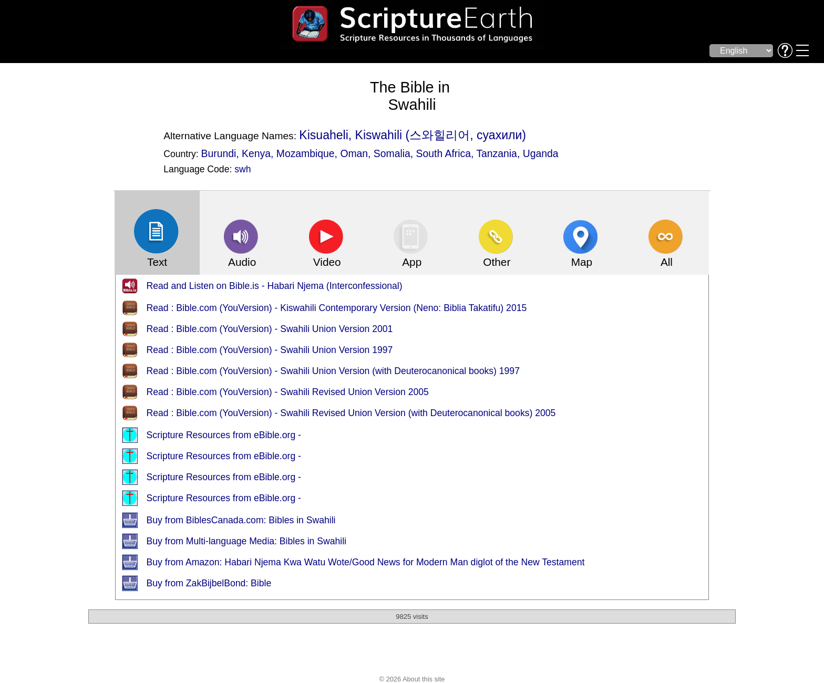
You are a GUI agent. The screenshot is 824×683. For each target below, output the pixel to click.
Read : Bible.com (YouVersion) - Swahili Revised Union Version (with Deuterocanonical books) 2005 (351, 413)
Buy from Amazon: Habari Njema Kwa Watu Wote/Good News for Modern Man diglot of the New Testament (366, 562)
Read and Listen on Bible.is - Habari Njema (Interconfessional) (275, 286)
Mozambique (305, 153)
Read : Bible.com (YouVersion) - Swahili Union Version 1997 (270, 350)
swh (242, 169)
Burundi (218, 153)
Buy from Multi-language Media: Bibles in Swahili (246, 541)
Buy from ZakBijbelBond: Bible (209, 583)
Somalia (392, 153)
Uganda (541, 153)
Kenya (256, 153)
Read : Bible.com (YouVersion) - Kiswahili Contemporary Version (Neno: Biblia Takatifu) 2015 (337, 308)
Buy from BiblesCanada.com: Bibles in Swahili (241, 520)
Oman (354, 153)
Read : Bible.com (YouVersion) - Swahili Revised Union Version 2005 (288, 392)
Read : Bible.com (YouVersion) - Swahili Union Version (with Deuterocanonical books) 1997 (333, 371)
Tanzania (496, 153)
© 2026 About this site (412, 679)
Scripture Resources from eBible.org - (224, 435)
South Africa (443, 153)
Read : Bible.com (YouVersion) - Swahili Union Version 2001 (270, 329)
